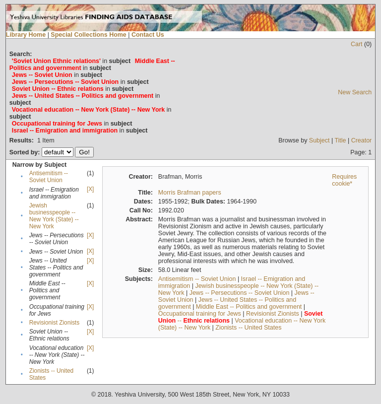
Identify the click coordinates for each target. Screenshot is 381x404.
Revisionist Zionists (54, 322)
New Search (355, 92)
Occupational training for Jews (199, 313)
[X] (90, 189)
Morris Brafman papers (189, 192)
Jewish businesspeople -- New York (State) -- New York (54, 216)
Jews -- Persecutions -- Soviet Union (240, 292)
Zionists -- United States (248, 327)
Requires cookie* (344, 180)
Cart (357, 44)
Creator (361, 140)
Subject (319, 140)
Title (340, 140)
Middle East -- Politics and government (249, 306)
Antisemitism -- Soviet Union (48, 177)
